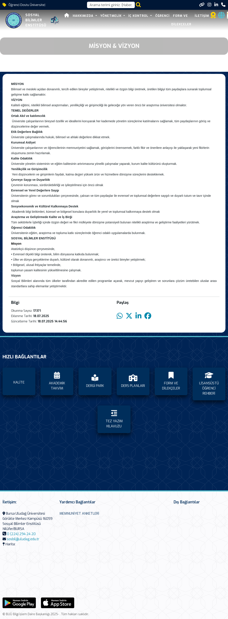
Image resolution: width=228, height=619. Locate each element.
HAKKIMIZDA (83, 16)
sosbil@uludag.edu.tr (23, 539)
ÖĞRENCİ (162, 16)
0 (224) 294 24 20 (21, 534)
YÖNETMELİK (111, 16)
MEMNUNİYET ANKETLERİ (79, 513)
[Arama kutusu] (111, 5)
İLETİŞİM (202, 16)
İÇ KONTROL (138, 16)
